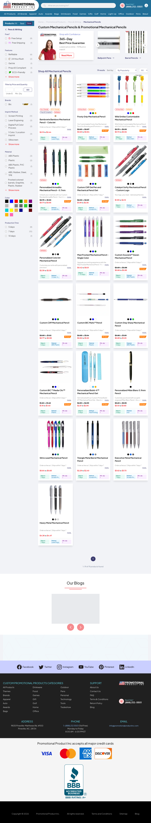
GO (27, 90)
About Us (94, 687)
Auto (41, 14)
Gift (34, 699)
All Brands (22, 14)
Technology (66, 699)
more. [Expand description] (69, 129)
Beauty (146, 14)
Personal (64, 695)
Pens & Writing (13, 29)
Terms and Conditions (102, 813)
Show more (12, 76)
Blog (92, 707)
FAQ (92, 695)
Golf (96, 14)
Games (83, 14)
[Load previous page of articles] (70, 627)
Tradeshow (65, 707)
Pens (138, 14)
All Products (9, 14)
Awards (48, 14)
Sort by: (110, 70)
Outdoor (130, 14)
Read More (66, 55)
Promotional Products (56, 22)
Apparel (33, 14)
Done (29, 23)
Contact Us (95, 691)
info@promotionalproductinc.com (123, 725)
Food (75, 14)
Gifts (90, 14)
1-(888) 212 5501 (71, 725)
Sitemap (123, 813)
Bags (56, 14)
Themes (6, 691)
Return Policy (96, 703)
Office (121, 14)
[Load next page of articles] (80, 627)
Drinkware (66, 14)
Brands (6, 695)
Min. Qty (18, 93)
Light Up (112, 14)
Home (103, 14)
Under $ (9, 93)
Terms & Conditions (99, 699)
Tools (62, 703)
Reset (22, 23)
